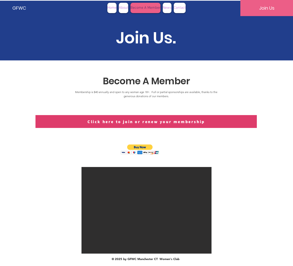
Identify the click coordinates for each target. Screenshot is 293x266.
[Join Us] (266, 8)
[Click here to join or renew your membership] (146, 121)
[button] (140, 149)
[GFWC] (27, 8)
